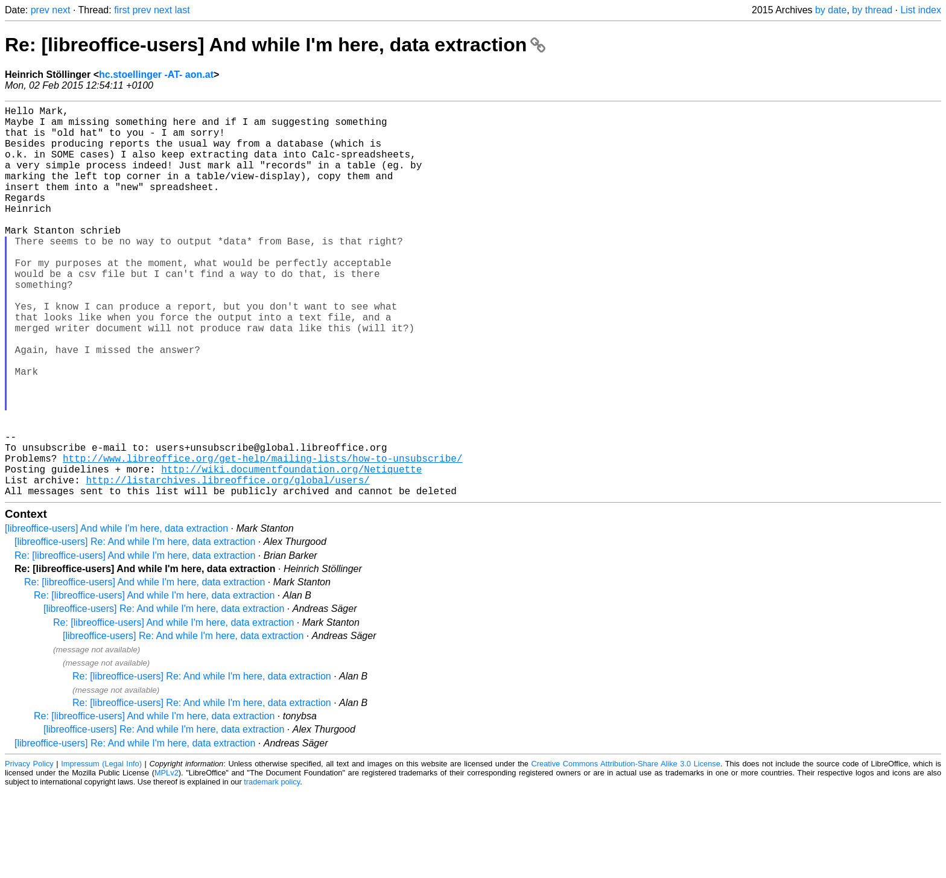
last (182, 10)
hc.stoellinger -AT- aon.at (156, 74)
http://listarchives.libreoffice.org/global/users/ (227, 564)
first (122, 10)
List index (920, 10)
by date (830, 10)
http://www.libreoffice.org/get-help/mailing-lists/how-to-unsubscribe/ (262, 537)
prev (40, 10)
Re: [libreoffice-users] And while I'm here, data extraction (275, 45)
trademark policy (272, 868)
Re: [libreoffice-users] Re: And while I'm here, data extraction (201, 763)
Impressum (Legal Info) (101, 850)
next (61, 10)
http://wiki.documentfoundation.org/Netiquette (291, 551)
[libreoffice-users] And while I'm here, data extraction (116, 615)
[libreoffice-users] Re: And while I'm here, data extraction (134, 628)
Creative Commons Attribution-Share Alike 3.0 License (626, 850)
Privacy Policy (29, 850)
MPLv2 (166, 859)
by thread (872, 10)
